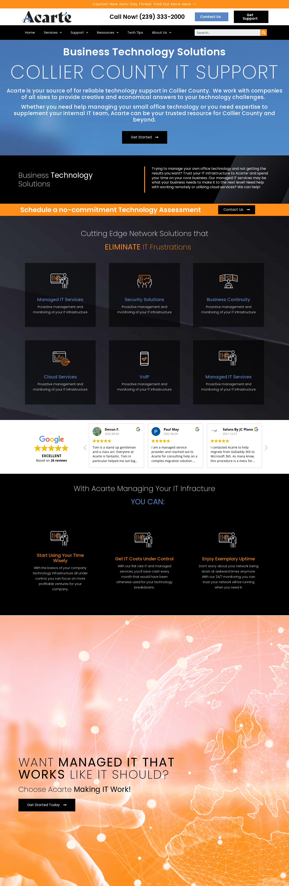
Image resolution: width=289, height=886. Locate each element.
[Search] (263, 32)
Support (79, 32)
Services (53, 32)
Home (30, 32)
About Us (161, 32)
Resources (107, 32)
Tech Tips (135, 32)
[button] (211, 16)
